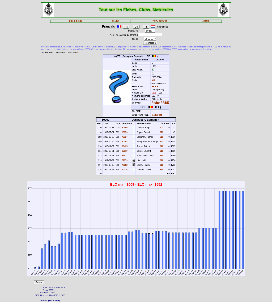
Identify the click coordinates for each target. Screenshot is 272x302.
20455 (124, 127)
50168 (124, 141)
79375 (124, 169)
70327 (124, 137)
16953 (124, 132)
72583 (124, 165)
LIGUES (206, 21)
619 (153, 80)
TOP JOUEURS (160, 21)
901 (161, 127)
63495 (124, 146)
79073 (124, 160)
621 (161, 141)
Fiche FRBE (160, 102)
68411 (124, 155)
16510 (124, 151)
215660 (157, 115)
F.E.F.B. (155, 86)
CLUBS (115, 21)
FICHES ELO (75, 21)
